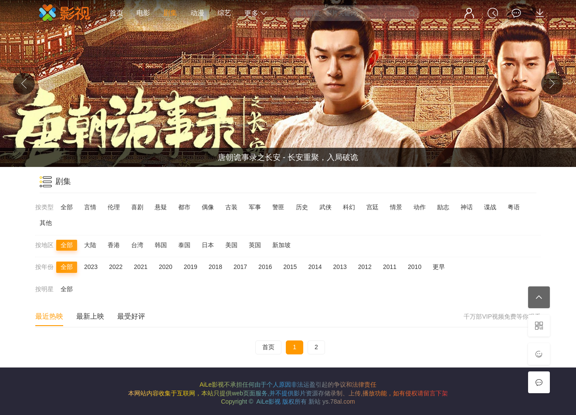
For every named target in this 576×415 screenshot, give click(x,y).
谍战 (490, 207)
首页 (116, 13)
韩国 (161, 245)
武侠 (325, 207)
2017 (240, 266)
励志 (443, 207)
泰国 (184, 245)
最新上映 (90, 316)
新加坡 (281, 245)
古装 (231, 207)
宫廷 (372, 207)
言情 (90, 207)
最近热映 (49, 316)
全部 (67, 207)
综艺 (224, 13)
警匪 (278, 207)
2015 (290, 266)
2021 (140, 266)
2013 (340, 266)
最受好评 (131, 316)
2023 (91, 266)
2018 (215, 266)
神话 (467, 207)
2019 (190, 266)
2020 (165, 266)
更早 (439, 266)
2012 (365, 266)
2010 (414, 266)
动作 (419, 207)
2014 (315, 266)
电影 (143, 13)
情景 (396, 207)
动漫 (197, 13)
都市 (184, 207)
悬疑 (161, 207)
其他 (46, 222)
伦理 (114, 207)
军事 (255, 207)
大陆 (90, 245)
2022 (115, 266)
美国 (231, 245)
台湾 (137, 245)
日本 (208, 245)
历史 (302, 207)
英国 (255, 245)
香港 (114, 245)
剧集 (170, 13)
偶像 (208, 207)
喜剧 (137, 207)
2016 (265, 266)
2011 (389, 266)
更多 (255, 13)
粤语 (514, 207)
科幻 (349, 207)
